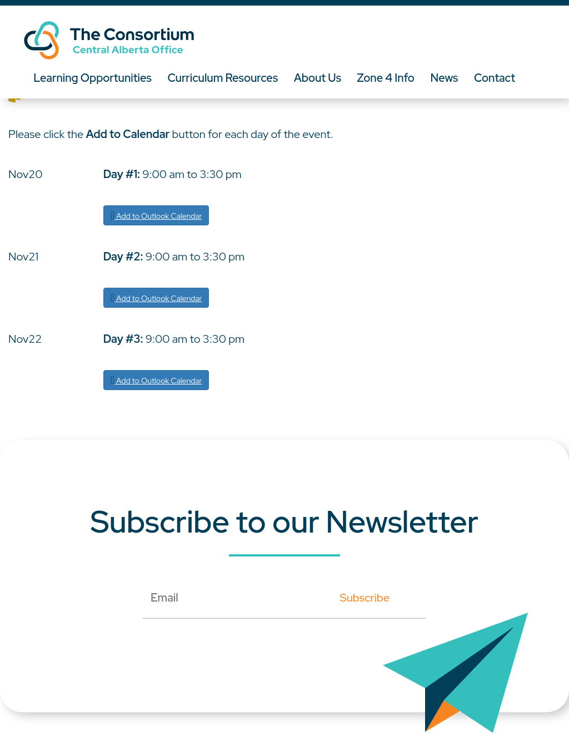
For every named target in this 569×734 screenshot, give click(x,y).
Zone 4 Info (388, 78)
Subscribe (365, 597)
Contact (499, 78)
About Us (319, 78)
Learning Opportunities (93, 78)
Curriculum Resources (224, 78)
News (448, 78)
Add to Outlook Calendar (156, 215)
